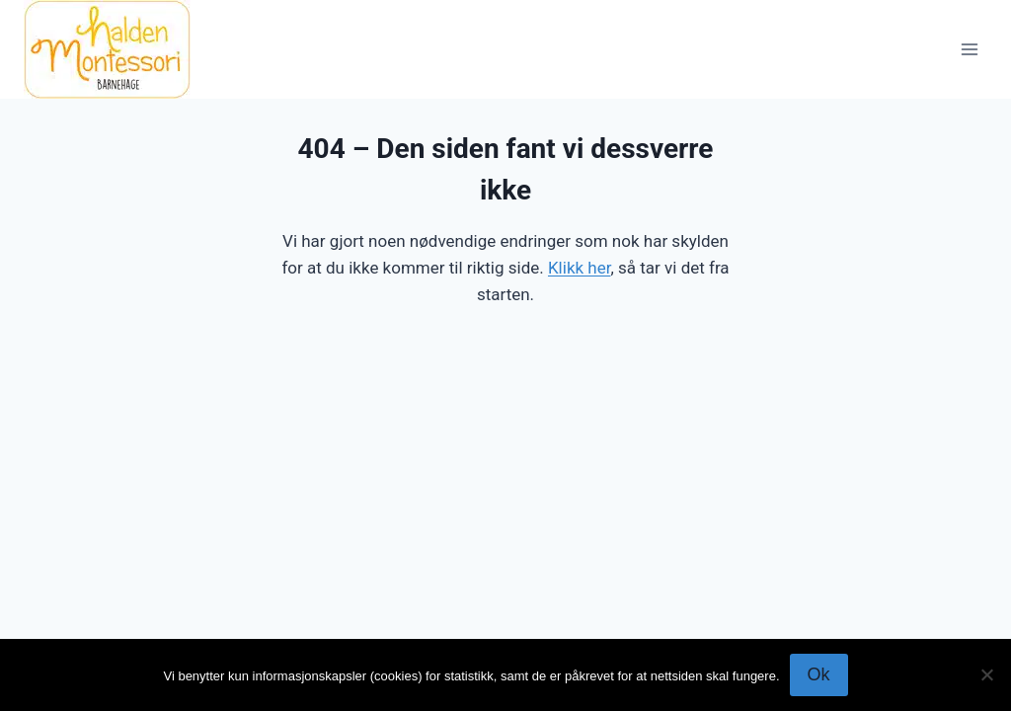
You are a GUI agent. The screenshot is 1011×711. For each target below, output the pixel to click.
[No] (986, 674)
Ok (819, 674)
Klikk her (579, 267)
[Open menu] (969, 49)
